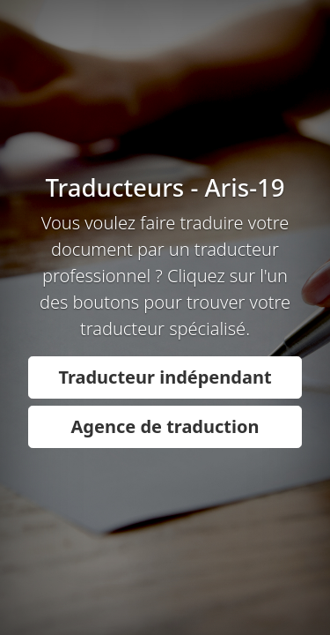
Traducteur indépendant (164, 377)
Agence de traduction (165, 426)
